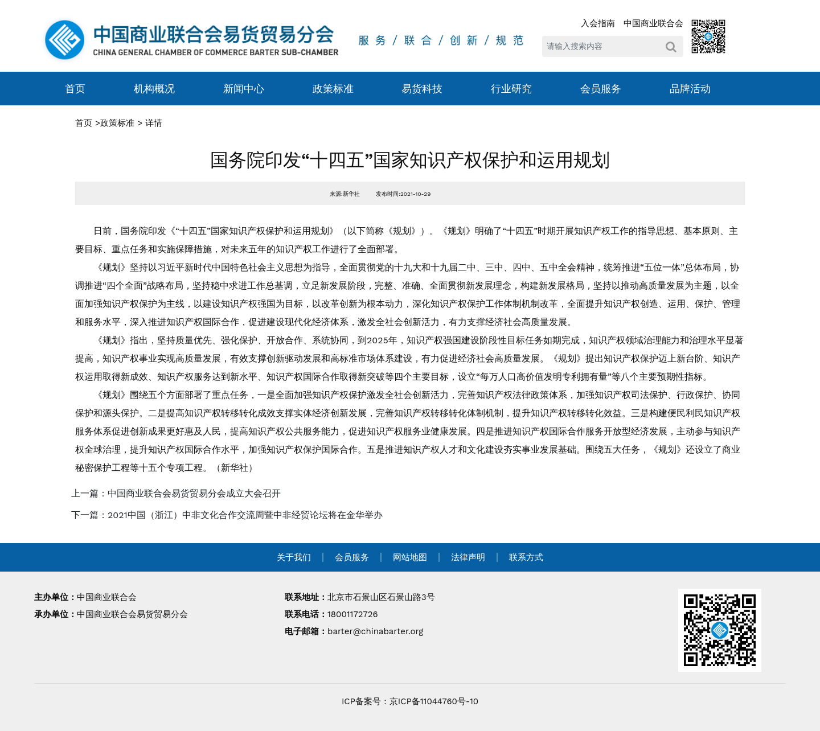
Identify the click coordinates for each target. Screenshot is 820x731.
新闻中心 (243, 89)
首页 (75, 89)
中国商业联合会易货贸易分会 (132, 614)
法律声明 (468, 557)
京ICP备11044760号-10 (434, 701)
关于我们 (294, 557)
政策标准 (333, 89)
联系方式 (526, 557)
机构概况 (154, 89)
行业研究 (511, 89)
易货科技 (421, 89)
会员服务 (600, 89)
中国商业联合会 (653, 23)
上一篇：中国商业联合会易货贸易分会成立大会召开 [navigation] (176, 493)
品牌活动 (690, 89)
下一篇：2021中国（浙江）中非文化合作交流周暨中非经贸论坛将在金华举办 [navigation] (227, 515)
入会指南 (598, 23)
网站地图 (410, 557)
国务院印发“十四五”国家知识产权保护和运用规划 (410, 160)
